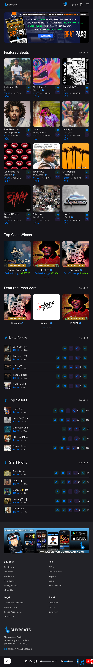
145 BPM (26, 350)
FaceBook (53, 602)
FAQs (51, 567)
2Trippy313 (67, 132)
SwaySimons (40, 174)
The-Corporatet (12, 132)
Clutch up (18, 480)
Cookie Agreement (12, 611)
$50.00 (16, 440)
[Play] (30, 661)
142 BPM (16, 93)
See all (84, 52)
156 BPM (45, 178)
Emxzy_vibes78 (39, 132)
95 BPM (25, 378)
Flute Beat (18, 409)
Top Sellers (18, 400)
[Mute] (61, 661)
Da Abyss (17, 365)
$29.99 (16, 387)
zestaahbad (67, 174)
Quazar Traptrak (21, 446)
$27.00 (16, 493)
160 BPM (75, 135)
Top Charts (9, 580)
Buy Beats (9, 567)
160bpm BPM (28, 511)
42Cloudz (67, 217)
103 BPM (76, 178)
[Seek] (45, 661)
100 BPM (45, 135)
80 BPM (25, 449)
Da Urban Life (20, 384)
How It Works (55, 571)
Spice (64, 90)
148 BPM (75, 220)
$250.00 (16, 421)
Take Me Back (20, 374)
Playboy (7, 217)
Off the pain (19, 508)
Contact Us (9, 616)
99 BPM (25, 387)
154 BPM (45, 93)
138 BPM (26, 412)
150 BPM (75, 93)
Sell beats (8, 571)
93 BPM (25, 431)
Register (53, 576)
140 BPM (26, 474)
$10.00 (16, 350)
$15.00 (16, 483)
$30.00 (16, 368)
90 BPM (44, 220)
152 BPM (26, 502)
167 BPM (16, 220)
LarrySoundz (38, 217)
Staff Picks (18, 462)
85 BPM (15, 135)
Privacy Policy (10, 607)
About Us (8, 590)
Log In (51, 580)
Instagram (53, 611)
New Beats (18, 338)
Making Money (11, 585)
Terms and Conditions (14, 602)
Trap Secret (19, 471)
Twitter (52, 607)
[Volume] (68, 661)
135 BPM (16, 178)
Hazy (6, 90)
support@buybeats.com (18, 648)
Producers (9, 576)
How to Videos (56, 585)
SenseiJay (38, 90)
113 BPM (26, 440)
